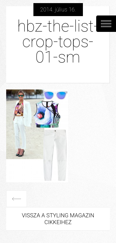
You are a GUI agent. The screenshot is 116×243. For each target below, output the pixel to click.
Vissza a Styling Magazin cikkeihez (58, 218)
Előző (16, 198)
